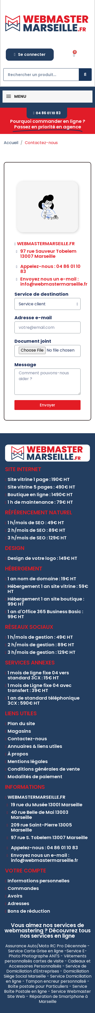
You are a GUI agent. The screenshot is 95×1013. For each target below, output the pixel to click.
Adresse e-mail (33, 317)
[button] (47, 113)
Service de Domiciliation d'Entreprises (46, 968)
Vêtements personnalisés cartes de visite (46, 958)
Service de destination (41, 294)
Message (25, 364)
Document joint (32, 341)
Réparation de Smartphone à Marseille (58, 999)
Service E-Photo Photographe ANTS (48, 953)
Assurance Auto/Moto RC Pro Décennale (45, 946)
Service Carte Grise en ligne (35, 951)
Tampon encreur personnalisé (56, 981)
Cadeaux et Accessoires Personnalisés (50, 963)
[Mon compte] (30, 54)
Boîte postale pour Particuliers (38, 986)
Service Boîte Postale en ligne (45, 988)
